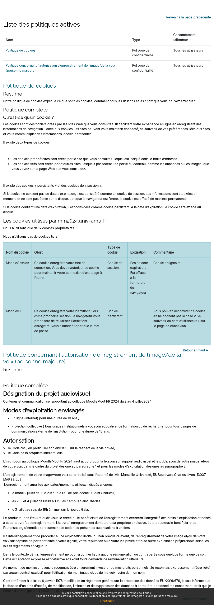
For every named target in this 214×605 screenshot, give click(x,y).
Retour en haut (196, 350)
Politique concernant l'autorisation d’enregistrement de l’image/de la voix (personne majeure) (120, 595)
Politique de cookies (21, 50)
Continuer (107, 601)
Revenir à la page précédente (188, 17)
